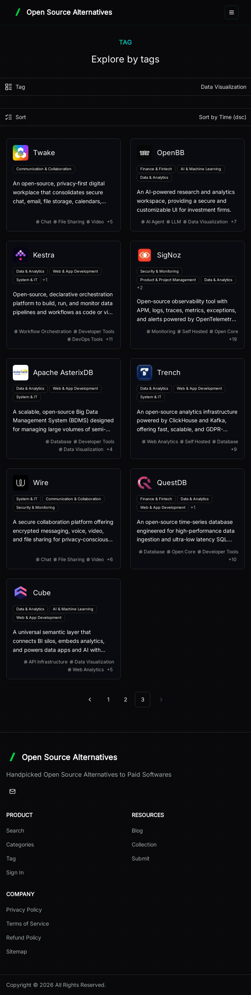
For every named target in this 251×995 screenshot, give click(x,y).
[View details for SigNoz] (187, 294)
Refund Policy (23, 937)
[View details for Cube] (63, 629)
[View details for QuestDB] (187, 519)
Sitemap (16, 951)
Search (15, 830)
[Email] (12, 791)
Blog (137, 830)
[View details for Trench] (187, 409)
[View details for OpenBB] (187, 185)
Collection (144, 844)
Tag (11, 858)
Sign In (15, 872)
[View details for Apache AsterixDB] (63, 409)
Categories (20, 844)
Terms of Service (27, 923)
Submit (141, 858)
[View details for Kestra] (63, 294)
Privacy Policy (24, 909)
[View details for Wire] (63, 519)
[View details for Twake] (63, 185)
